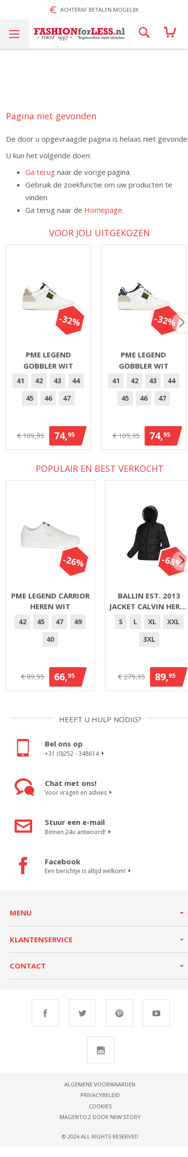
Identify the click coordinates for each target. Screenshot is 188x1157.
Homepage (103, 210)
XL (152, 626)
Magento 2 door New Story (100, 1121)
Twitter (82, 1017)
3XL (149, 643)
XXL (173, 626)
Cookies (100, 1110)
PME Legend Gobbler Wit (50, 365)
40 (50, 643)
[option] (22, 385)
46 (50, 403)
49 (78, 626)
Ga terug (40, 172)
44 (78, 385)
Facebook (45, 1017)
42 (41, 385)
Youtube (156, 1017)
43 (59, 385)
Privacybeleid (100, 1099)
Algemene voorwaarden (99, 1088)
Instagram (100, 1054)
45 (32, 403)
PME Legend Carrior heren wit (50, 605)
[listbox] (50, 395)
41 (22, 385)
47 (69, 403)
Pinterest (119, 1017)
